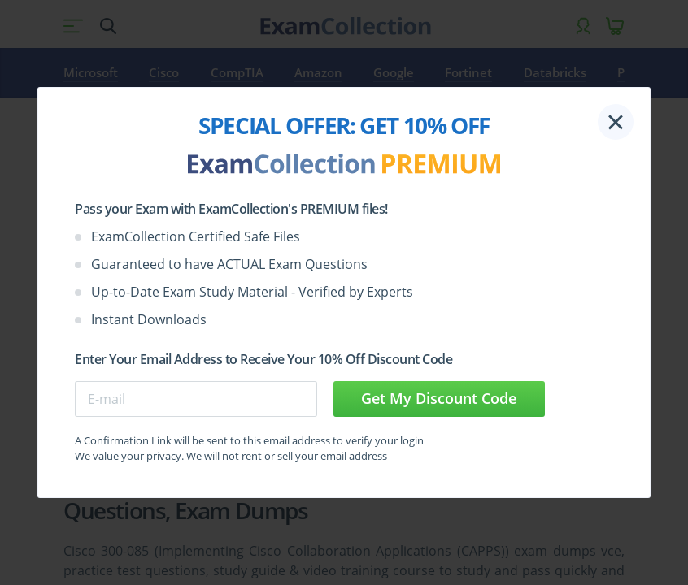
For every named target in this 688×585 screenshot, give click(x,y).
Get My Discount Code (438, 398)
